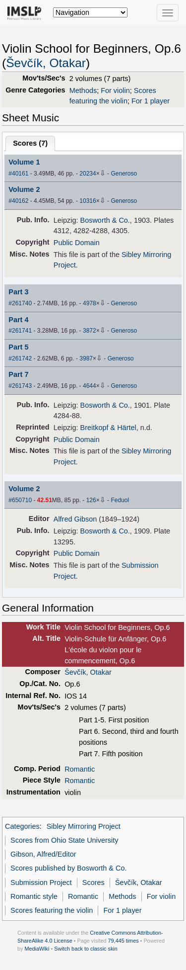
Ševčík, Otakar (46, 63)
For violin (115, 90)
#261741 (20, 330)
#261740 (20, 303)
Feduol (120, 500)
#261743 (20, 385)
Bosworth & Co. (105, 220)
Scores (93, 882)
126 (91, 500)
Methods (83, 90)
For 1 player (150, 101)
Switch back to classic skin (86, 949)
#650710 (20, 500)
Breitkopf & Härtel (108, 428)
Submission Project (41, 882)
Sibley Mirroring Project (84, 826)
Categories (22, 826)
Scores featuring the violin (51, 910)
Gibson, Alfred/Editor (43, 854)
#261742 (20, 358)
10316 (87, 200)
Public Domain (77, 243)
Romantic (79, 769)
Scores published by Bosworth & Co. (68, 868)
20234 (87, 173)
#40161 (18, 173)
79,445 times (123, 941)
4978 (89, 303)
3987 (86, 358)
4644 (89, 385)
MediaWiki (36, 949)
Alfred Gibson (75, 519)
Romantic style (34, 896)
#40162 (18, 200)
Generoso (124, 173)
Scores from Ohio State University (64, 840)
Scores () (30, 143)
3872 (89, 330)
